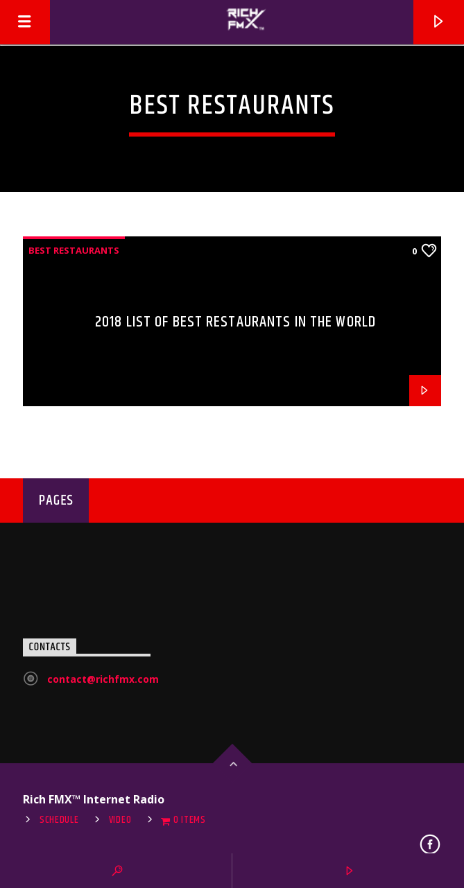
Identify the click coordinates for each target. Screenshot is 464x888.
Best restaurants (73, 250)
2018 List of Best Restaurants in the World (235, 322)
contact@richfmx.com (103, 679)
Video (120, 820)
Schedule (59, 820)
